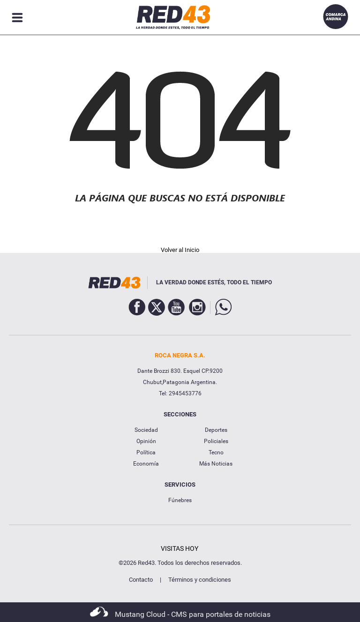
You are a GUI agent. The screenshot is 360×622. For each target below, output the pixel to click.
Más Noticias (215, 463)
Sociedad (146, 430)
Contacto (141, 579)
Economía (146, 463)
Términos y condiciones (199, 579)
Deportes (216, 430)
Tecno (216, 452)
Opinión (146, 441)
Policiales (216, 441)
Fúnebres (180, 500)
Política (146, 452)
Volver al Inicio (180, 249)
